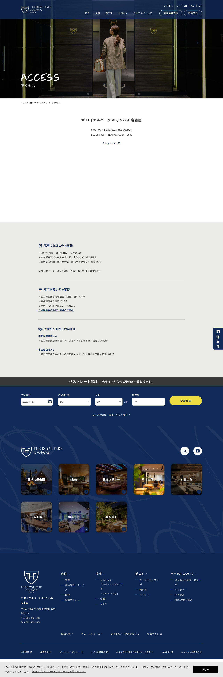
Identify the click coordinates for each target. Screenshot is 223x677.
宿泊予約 (193, 13)
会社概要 (26, 652)
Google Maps (111, 143)
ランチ (103, 604)
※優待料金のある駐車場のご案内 (56, 310)
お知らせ (123, 13)
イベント (144, 594)
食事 (97, 13)
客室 (67, 580)
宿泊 (87, 13)
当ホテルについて (142, 13)
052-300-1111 (103, 134)
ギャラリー (181, 589)
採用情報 (45, 652)
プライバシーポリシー (71, 652)
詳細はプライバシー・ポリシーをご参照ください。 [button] (59, 671)
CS (192, 5)
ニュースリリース (92, 633)
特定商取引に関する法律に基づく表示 (134, 652)
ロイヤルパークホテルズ (125, 633)
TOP (23, 102)
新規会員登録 (171, 13)
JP (178, 5)
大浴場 (143, 589)
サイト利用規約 (99, 652)
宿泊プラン (72, 600)
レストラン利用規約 (191, 652)
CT (200, 5)
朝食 (67, 594)
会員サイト (154, 633)
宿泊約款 (167, 652)
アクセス (168, 5)
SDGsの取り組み (184, 600)
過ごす (109, 13)
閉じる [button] (205, 669)
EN (185, 5)
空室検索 (185, 401)
